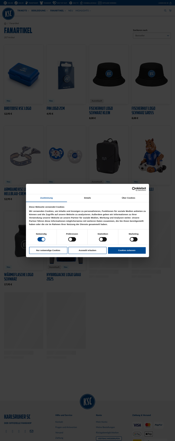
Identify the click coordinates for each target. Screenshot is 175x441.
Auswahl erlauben (87, 250)
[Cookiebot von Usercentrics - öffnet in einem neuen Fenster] (134, 189)
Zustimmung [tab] (46, 198)
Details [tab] (87, 198)
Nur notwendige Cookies (48, 250)
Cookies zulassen (126, 250)
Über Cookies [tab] (128, 198)
